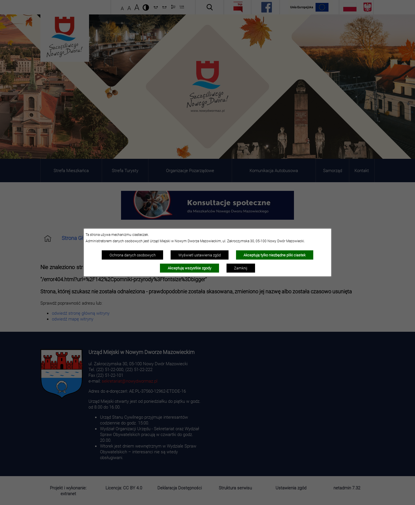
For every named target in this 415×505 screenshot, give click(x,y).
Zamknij (240, 268)
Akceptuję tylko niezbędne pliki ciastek (274, 255)
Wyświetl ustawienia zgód (199, 255)
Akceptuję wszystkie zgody (189, 268)
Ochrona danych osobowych (133, 255)
